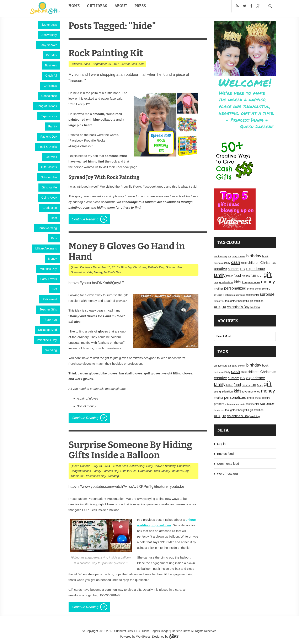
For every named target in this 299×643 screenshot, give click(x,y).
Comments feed (228, 463)
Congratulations (46, 106)
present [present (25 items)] (219, 294)
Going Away (49, 197)
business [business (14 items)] (218, 263)
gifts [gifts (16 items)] (216, 282)
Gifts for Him (49, 177)
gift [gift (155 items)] (267, 274)
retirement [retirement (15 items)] (230, 295)
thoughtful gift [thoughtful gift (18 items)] (245, 300)
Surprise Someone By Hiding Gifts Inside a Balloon (130, 450)
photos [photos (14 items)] (258, 288)
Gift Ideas (97, 6)
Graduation (49, 207)
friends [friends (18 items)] (246, 276)
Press (140, 6)
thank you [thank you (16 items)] (219, 301)
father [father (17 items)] (229, 276)
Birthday (51, 55)
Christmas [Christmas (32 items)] (268, 263)
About (120, 6)
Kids (54, 238)
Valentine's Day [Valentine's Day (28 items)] (238, 307)
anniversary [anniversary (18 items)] (221, 256)
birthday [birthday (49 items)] (253, 256)
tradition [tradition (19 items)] (258, 300)
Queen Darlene (80, 267)
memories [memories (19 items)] (254, 282)
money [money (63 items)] (268, 281)
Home (74, 6)
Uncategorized (47, 329)
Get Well (51, 157)
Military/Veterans (46, 248)
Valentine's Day (47, 340)
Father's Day (49, 136)
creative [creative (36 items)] (220, 269)
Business (51, 65)
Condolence (49, 96)
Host (54, 218)
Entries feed (225, 453)
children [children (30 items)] (253, 262)
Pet (54, 289)
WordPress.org (227, 473)
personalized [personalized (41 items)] (235, 288)
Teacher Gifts (48, 309)
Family (52, 126)
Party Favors (48, 279)
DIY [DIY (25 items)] (242, 269)
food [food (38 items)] (237, 275)
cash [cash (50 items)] (235, 262)
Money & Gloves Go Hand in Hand (127, 251)
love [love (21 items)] (244, 282)
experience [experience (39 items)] (255, 268)
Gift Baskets (49, 167)
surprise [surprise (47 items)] (267, 294)
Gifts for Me (49, 187)
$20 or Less (49, 24)
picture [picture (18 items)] (266, 288)
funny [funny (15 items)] (260, 276)
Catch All (51, 75)
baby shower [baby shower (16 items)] (238, 256)
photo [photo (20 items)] (250, 288)
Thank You (50, 319)
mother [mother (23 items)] (218, 288)
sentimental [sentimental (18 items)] (252, 294)
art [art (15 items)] (229, 256)
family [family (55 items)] (219, 275)
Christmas (50, 85)
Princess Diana (80, 64)
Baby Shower (48, 45)
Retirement (50, 299)
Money (52, 258)
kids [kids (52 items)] (237, 281)
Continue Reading (85, 219)
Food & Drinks (47, 146)
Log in (221, 443)
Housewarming (47, 228)
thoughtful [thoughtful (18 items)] (231, 300)
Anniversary (49, 35)
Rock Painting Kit (106, 53)
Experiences (49, 116)
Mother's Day (48, 268)
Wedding (51, 350)
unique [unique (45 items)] (220, 306)
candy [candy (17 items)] (227, 263)
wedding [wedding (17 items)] (255, 307)
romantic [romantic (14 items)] (240, 295)
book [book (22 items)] (265, 256)
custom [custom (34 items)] (233, 269)
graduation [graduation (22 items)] (226, 282)
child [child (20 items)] (244, 262)
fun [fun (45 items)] (253, 275)
